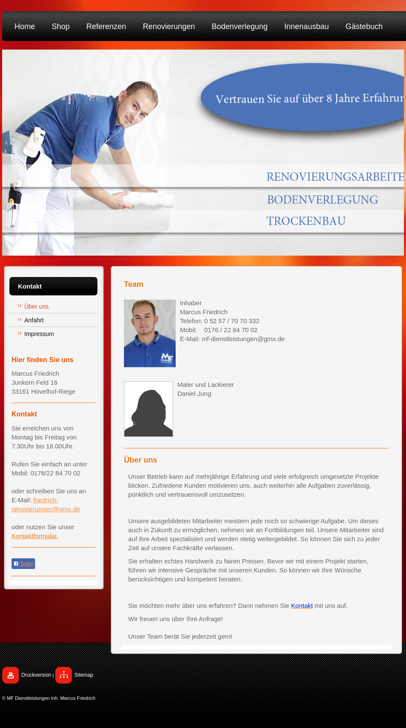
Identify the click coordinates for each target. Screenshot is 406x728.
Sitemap (83, 675)
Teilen (23, 564)
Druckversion (36, 675)
